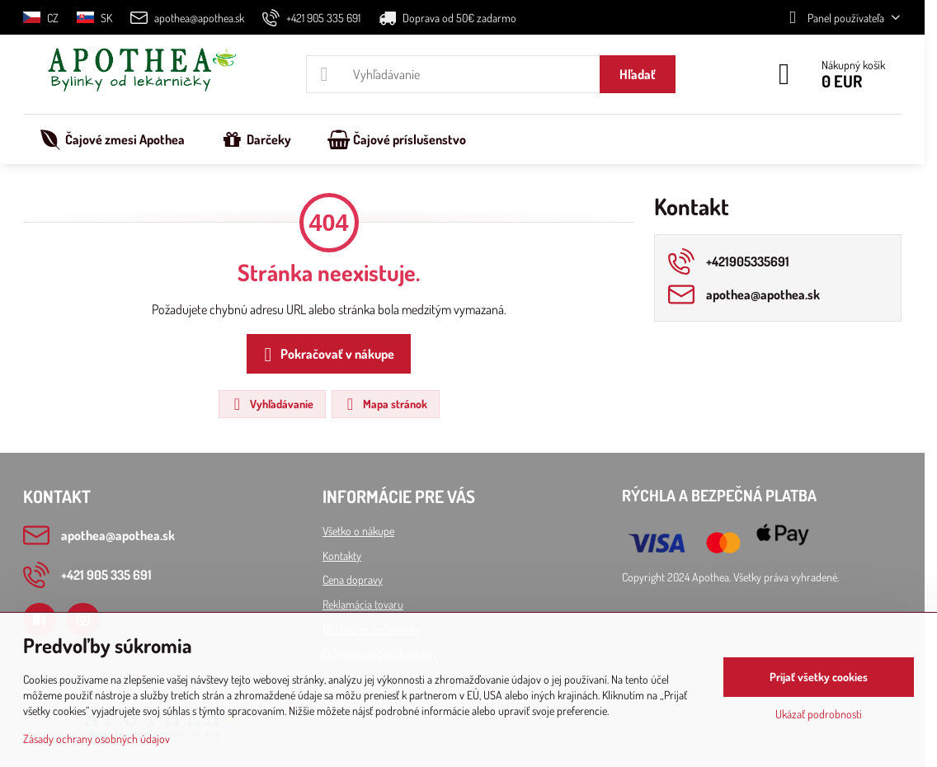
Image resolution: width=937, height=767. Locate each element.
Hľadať (637, 74)
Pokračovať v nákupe (326, 355)
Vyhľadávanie (271, 404)
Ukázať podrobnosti (818, 714)
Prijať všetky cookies (819, 677)
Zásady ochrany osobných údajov (96, 739)
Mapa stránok (384, 404)
